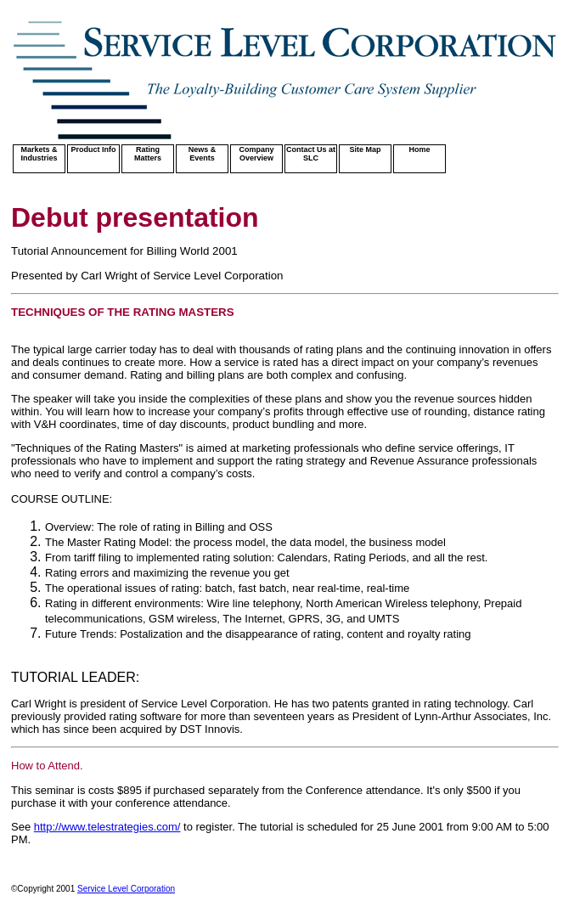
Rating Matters (147, 153)
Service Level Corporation (126, 888)
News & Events (203, 153)
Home (419, 149)
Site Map (364, 149)
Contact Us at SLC (310, 153)
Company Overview (256, 153)
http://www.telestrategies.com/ (107, 826)
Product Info (93, 149)
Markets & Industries (38, 153)
